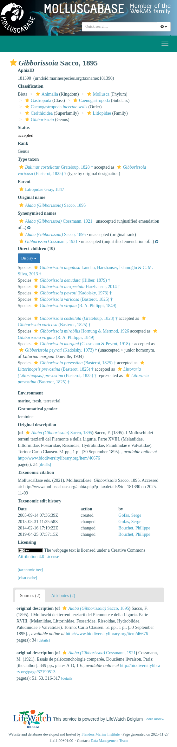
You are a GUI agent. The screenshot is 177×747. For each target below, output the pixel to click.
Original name (31, 197)
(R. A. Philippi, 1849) (74, 305)
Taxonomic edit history (39, 501)
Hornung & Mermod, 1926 (80, 331)
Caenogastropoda (91, 100)
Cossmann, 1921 (55, 221)
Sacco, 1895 (52, 205)
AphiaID (26, 70)
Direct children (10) (36, 248)
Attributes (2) (63, 595)
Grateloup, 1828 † (55, 167)
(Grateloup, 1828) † (74, 318)
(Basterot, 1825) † (72, 299)
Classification (30, 86)
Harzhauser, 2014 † (76, 286)
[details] (45, 464)
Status (24, 127)
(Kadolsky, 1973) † (72, 293)
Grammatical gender (37, 409)
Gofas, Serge (129, 515)
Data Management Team (109, 740)
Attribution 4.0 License (38, 556)
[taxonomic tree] (30, 570)
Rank (23, 143)
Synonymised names (37, 213)
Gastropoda (37, 100)
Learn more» (154, 719)
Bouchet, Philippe (134, 528)
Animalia (46, 94)
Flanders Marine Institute (101, 734)
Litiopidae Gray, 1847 (41, 189)
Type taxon (28, 159)
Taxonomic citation (36, 472)
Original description (37, 424)
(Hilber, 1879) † (71, 280)
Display (28, 258)
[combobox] (119, 26)
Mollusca (97, 94)
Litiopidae (98, 113)
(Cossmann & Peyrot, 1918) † (82, 343)
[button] (13, 62)
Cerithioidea (38, 113)
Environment (30, 393)
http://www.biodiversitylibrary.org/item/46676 (59, 458)
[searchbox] (119, 26)
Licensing (27, 542)
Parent (24, 181)
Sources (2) (30, 595)
